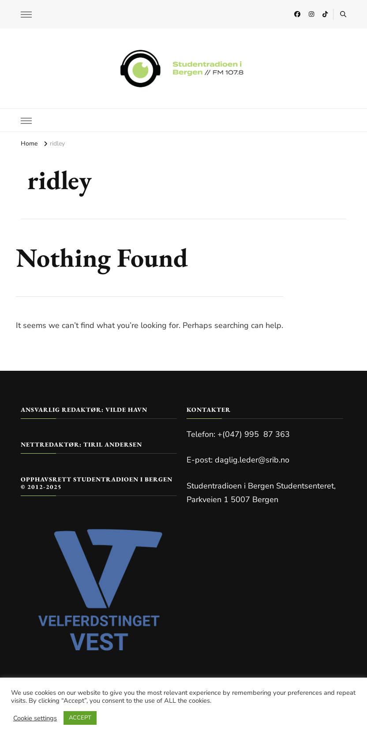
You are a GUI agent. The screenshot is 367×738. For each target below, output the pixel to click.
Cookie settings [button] (35, 718)
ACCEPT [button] (80, 718)
